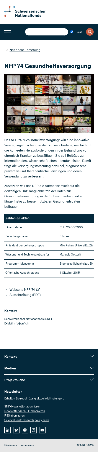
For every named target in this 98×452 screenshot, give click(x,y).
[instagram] (33, 430)
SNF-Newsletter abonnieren (22, 406)
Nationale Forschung (23, 50)
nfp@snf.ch (21, 323)
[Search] (90, 32)
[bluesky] (16, 430)
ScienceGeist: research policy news (26, 420)
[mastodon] (25, 430)
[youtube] (42, 430)
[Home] (28, 16)
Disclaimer (10, 445)
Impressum (27, 445)
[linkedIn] (7, 430)
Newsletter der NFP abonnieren (24, 411)
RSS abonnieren (14, 415)
